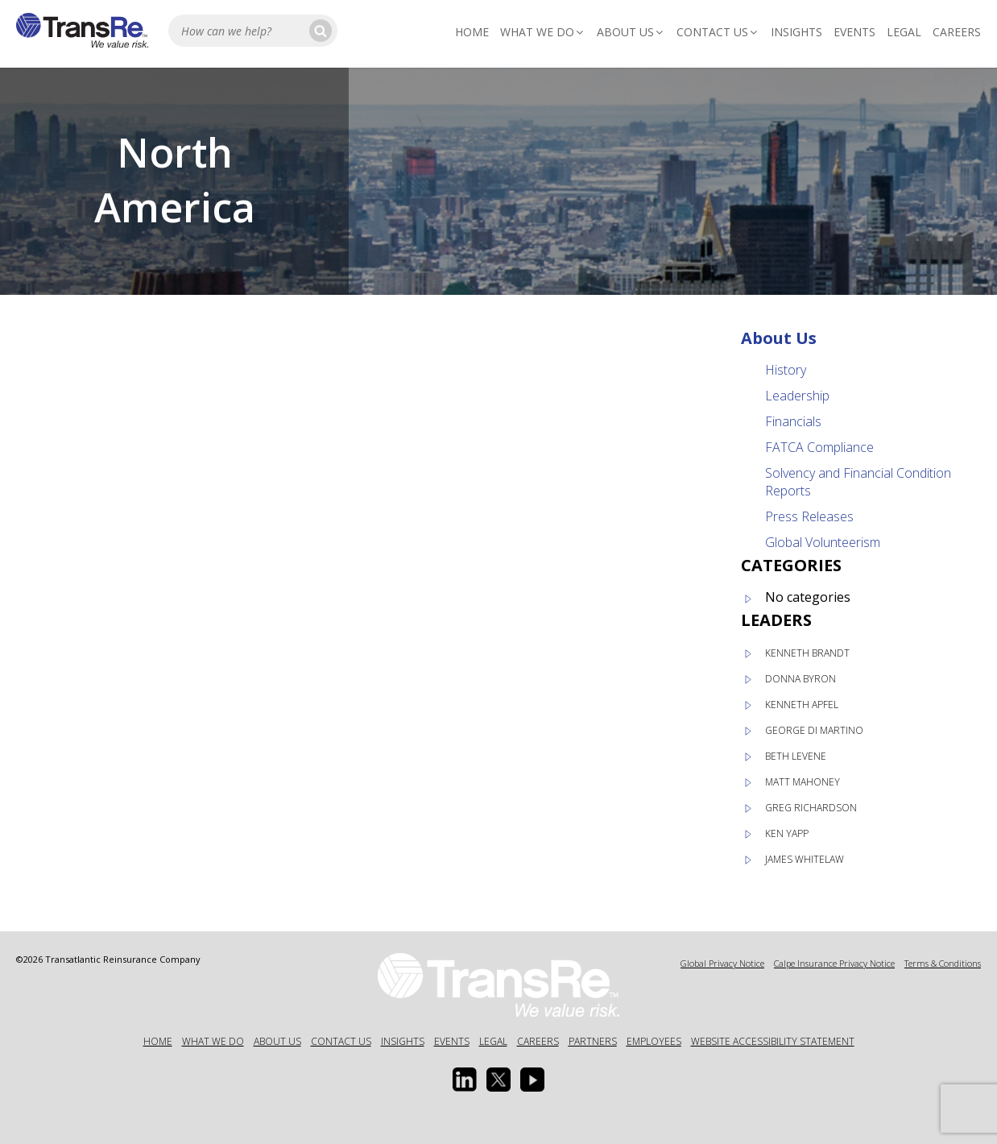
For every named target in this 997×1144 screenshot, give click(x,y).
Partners (593, 1041)
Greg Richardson (811, 807)
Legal (904, 31)
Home (472, 31)
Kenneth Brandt (807, 653)
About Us (631, 31)
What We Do (542, 31)
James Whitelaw (804, 859)
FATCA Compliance (819, 447)
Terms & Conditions (942, 963)
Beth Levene (795, 756)
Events (854, 31)
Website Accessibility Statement (772, 1041)
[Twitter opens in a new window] (498, 1079)
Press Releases (809, 516)
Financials (793, 421)
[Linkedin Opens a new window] (465, 1079)
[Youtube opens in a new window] (532, 1079)
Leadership (797, 395)
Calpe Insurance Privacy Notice (834, 963)
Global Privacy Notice (722, 963)
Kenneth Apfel (801, 704)
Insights (796, 31)
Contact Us (717, 31)
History (785, 370)
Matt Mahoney (802, 782)
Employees (654, 1041)
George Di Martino (814, 730)
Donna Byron (800, 679)
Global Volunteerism (822, 542)
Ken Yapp (787, 833)
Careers (957, 31)
